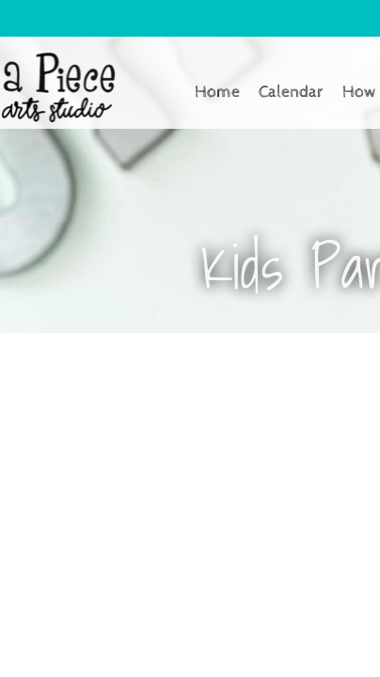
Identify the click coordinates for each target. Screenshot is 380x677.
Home (217, 92)
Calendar (291, 92)
